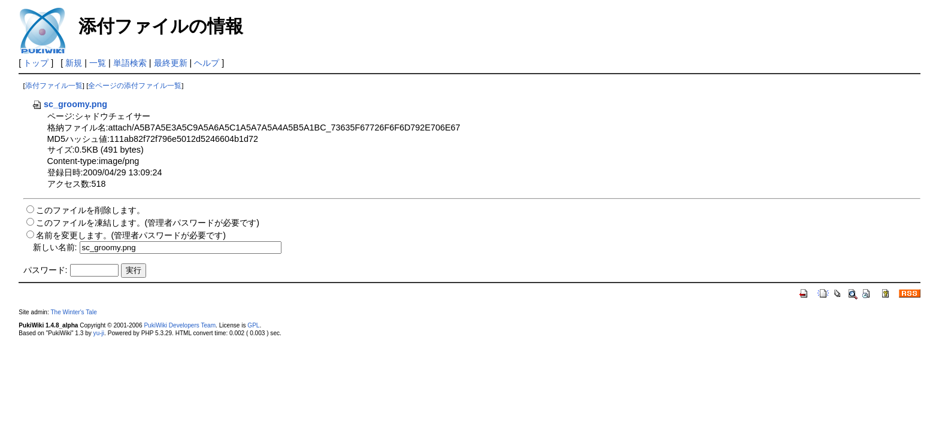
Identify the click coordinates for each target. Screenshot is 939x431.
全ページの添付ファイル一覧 (134, 85)
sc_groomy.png (69, 104)
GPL (253, 325)
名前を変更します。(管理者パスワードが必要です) (131, 235)
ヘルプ (206, 63)
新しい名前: (55, 247)
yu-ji (98, 333)
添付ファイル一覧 (54, 85)
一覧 (97, 63)
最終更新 (170, 63)
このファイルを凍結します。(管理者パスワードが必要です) (148, 222)
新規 (73, 63)
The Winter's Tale (73, 312)
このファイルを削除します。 (90, 210)
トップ (36, 63)
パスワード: (45, 270)
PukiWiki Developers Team (180, 325)
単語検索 (130, 63)
